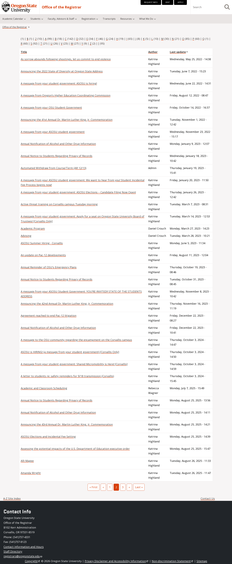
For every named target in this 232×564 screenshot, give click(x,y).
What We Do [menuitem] (146, 18)
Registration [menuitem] (88, 18)
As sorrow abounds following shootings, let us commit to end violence (66, 59)
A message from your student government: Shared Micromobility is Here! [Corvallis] (74, 364)
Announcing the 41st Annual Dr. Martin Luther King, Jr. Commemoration (66, 119)
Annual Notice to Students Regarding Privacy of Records (56, 156)
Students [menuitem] (35, 18)
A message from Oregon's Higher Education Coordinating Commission (65, 95)
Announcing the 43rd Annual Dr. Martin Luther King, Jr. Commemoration (67, 424)
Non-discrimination (173, 561)
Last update (179, 52)
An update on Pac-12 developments (43, 255)
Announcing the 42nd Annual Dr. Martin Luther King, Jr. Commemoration (67, 303)
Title (24, 52)
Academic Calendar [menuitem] (12, 18)
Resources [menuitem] (126, 18)
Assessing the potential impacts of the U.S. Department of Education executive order (75, 448)
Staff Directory (13, 551)
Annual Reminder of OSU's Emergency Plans (48, 267)
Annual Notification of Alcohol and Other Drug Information (58, 144)
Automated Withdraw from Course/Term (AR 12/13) (53, 168)
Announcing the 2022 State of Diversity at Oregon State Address (62, 71)
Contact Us (208, 498)
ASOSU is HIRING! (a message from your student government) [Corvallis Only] (70, 352)
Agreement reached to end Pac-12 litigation (48, 315)
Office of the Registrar (61, 7)
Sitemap (201, 561)
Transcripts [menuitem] (109, 18)
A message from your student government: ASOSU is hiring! (59, 83)
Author (153, 52)
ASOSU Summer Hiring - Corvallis (42, 243)
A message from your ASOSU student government (53, 132)
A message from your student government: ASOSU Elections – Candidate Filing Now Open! (78, 192)
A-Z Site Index (12, 498)
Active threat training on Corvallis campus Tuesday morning (59, 204)
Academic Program (33, 228)
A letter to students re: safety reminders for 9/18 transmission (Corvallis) (67, 376)
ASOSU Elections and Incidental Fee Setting (48, 436)
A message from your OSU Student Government (51, 107)
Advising (26, 235)
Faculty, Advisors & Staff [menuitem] (61, 18)
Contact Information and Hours (24, 546)
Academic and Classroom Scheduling (44, 388)
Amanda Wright (31, 473)
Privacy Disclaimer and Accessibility (117, 561)
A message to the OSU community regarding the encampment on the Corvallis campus (76, 340)
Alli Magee (27, 461)
